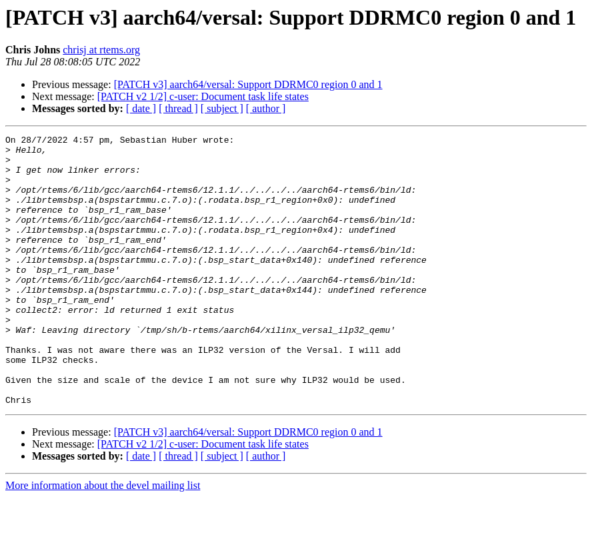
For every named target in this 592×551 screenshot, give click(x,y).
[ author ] (266, 108)
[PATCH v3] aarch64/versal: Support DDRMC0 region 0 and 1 (248, 84)
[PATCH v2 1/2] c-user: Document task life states (203, 96)
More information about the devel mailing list (102, 539)
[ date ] (141, 108)
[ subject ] (222, 108)
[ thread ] (178, 108)
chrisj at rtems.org (101, 49)
